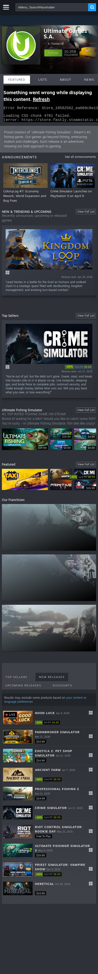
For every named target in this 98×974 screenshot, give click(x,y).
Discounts (62, 688)
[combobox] (51, 7)
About (65, 79)
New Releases (52, 679)
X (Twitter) (56, 43)
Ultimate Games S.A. (65, 33)
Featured (16, 79)
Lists (42, 79)
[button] (53, 53)
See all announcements (80, 159)
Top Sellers (16, 679)
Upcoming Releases (23, 688)
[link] (78, 370)
